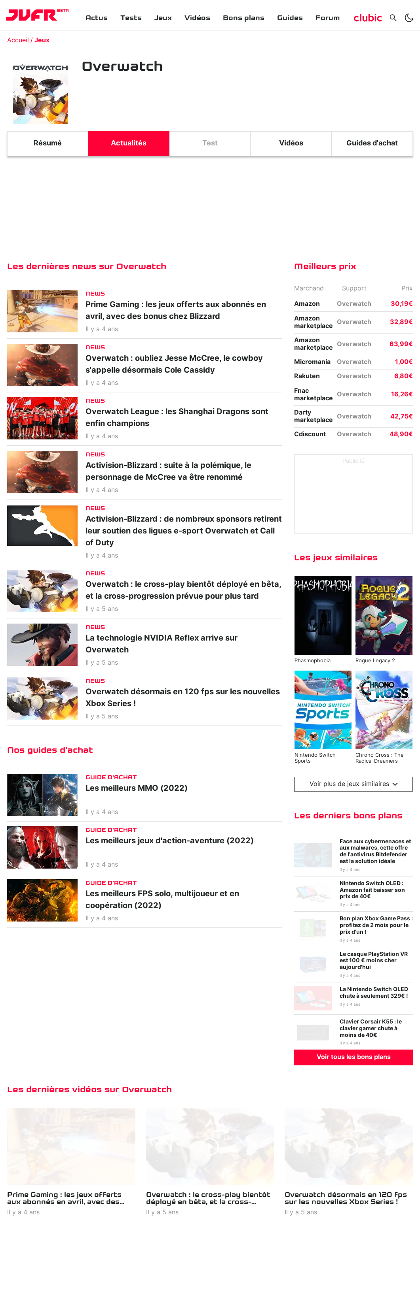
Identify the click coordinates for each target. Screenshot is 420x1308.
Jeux (163, 18)
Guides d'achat (372, 143)
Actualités (128, 143)
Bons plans (243, 18)
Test (210, 143)
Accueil (18, 40)
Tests (131, 18)
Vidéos (197, 18)
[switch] (409, 18)
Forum (327, 18)
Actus (97, 18)
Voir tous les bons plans (354, 1057)
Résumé (48, 143)
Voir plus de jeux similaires (354, 784)
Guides (290, 18)
